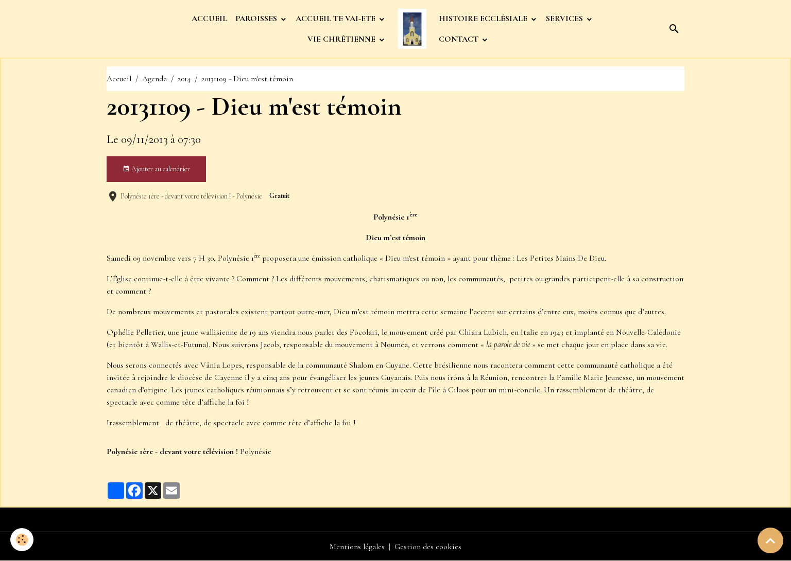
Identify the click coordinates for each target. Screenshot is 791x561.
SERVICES (565, 18)
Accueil (119, 79)
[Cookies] (21, 539)
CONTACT (459, 39)
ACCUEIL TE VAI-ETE (336, 18)
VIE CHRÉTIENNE (342, 39)
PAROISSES (257, 18)
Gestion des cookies (427, 546)
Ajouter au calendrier (156, 169)
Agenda (154, 79)
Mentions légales (357, 546)
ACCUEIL (209, 18)
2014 (184, 79)
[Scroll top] (770, 540)
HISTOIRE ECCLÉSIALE (484, 18)
